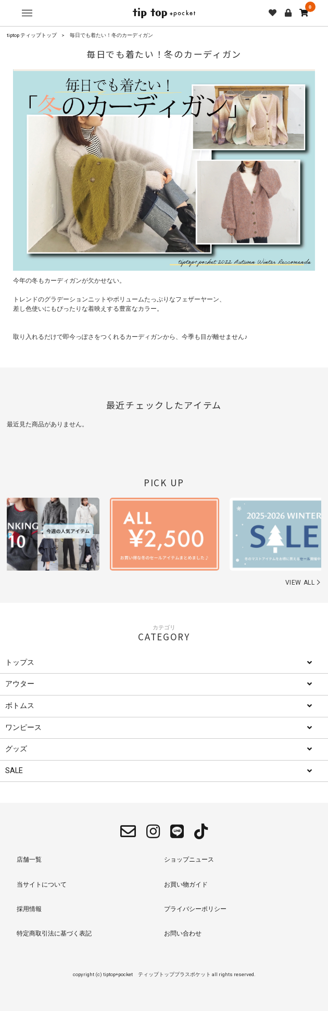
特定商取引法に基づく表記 (54, 933)
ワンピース (23, 727)
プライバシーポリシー (195, 909)
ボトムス (19, 705)
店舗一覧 (29, 859)
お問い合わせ (182, 933)
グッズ (16, 748)
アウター (19, 683)
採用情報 (29, 909)
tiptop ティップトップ (32, 35)
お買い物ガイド (186, 884)
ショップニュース (189, 859)
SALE (14, 770)
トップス (19, 662)
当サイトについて (42, 884)
